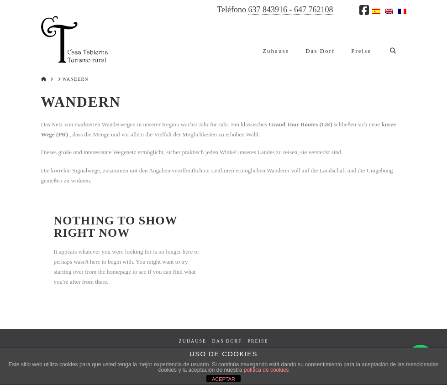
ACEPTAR (223, 379)
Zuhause (192, 340)
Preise (257, 340)
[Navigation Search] (392, 43)
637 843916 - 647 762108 (290, 9)
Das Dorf (227, 340)
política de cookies (266, 370)
